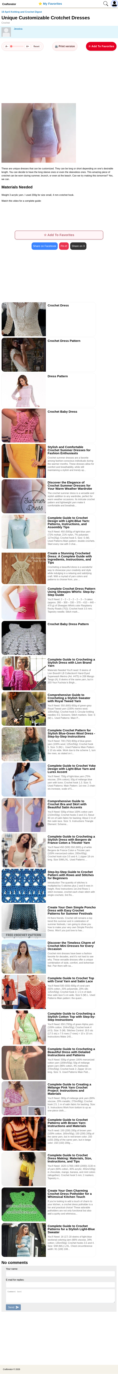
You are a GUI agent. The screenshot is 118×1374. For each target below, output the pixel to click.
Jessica (18, 29)
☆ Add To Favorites (101, 46)
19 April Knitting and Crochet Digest (21, 12)
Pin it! (64, 246)
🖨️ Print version (65, 46)
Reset (36, 46)
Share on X (78, 246)
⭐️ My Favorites (50, 3)
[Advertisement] (59, 76)
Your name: (12, 1269)
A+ (27, 46)
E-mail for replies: (15, 1280)
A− (6, 46)
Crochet (5, 23)
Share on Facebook (44, 246)
